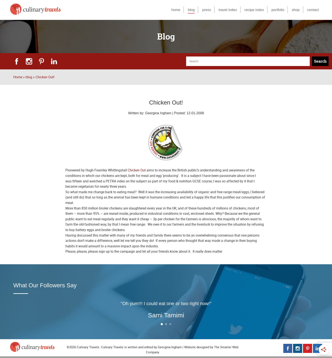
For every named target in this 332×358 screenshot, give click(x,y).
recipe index (254, 10)
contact (313, 10)
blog (191, 10)
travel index (228, 10)
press (206, 10)
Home (17, 77)
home (175, 10)
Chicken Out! (45, 77)
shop (296, 10)
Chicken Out (137, 170)
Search (320, 61)
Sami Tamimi (166, 315)
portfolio (277, 10)
